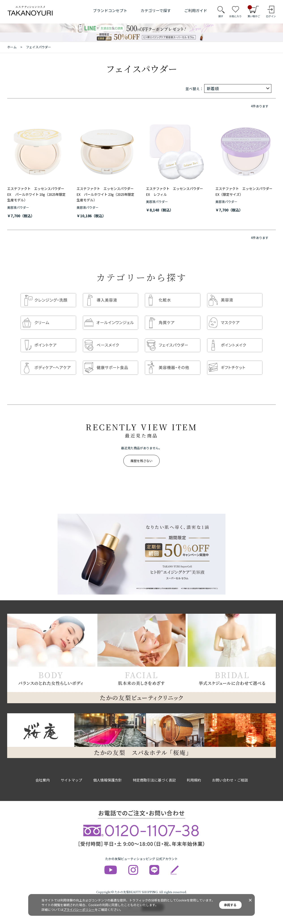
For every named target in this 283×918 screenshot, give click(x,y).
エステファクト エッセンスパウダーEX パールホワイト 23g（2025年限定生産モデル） (105, 194)
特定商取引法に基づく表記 (154, 771)
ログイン (271, 16)
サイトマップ (71, 771)
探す (220, 16)
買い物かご (254, 11)
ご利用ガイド (195, 10)
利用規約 (194, 771)
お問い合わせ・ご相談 (230, 771)
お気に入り (235, 16)
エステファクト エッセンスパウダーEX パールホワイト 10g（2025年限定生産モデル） (36, 194)
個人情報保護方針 (107, 771)
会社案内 (42, 771)
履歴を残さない (141, 451)
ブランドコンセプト (110, 10)
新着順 (213, 88)
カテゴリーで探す (156, 10)
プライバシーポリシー (79, 909)
